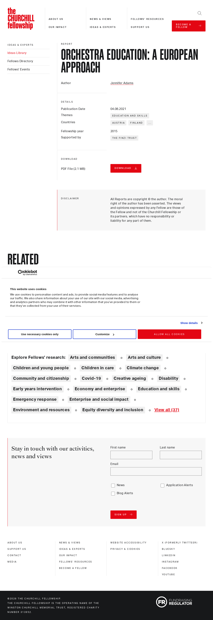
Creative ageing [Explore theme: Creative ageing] (130, 378)
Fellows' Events (18, 69)
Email (114, 464)
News (121, 485)
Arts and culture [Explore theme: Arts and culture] (144, 357)
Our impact (58, 27)
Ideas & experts (103, 27)
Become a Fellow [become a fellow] (73, 568)
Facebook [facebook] (170, 568)
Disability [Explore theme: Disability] (168, 378)
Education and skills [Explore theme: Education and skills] (158, 389)
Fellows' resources (147, 19)
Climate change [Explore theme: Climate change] (143, 368)
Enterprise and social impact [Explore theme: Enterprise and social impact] (99, 399)
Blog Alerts (125, 493)
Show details (189, 323)
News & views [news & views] (70, 543)
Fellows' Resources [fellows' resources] (75, 562)
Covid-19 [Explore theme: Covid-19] (91, 378)
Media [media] (12, 562)
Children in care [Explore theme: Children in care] (97, 368)
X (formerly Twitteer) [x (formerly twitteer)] (180, 543)
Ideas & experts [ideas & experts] (20, 45)
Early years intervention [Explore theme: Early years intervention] (37, 389)
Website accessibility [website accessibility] (128, 543)
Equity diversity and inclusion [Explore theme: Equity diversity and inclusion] (112, 410)
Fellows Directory (20, 61)
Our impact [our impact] (68, 555)
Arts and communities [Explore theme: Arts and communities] (92, 357)
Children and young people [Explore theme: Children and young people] (41, 368)
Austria (118, 123)
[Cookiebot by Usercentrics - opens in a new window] (20, 272)
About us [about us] (14, 543)
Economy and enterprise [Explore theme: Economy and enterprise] (100, 389)
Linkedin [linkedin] (169, 555)
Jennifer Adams (121, 83)
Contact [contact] (14, 555)
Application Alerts (179, 485)
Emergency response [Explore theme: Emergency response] (35, 399)
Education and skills (130, 116)
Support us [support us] (16, 549)
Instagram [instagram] (170, 562)
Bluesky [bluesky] (168, 549)
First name (118, 447)
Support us (140, 27)
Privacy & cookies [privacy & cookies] (125, 549)
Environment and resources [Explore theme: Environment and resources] (41, 410)
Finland (136, 123)
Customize (104, 334)
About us (56, 19)
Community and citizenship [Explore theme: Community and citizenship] (41, 378)
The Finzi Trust (124, 138)
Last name (167, 447)
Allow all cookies (169, 334)
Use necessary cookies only (39, 334)
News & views (101, 19)
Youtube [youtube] (168, 574)
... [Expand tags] (150, 123)
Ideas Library (17, 52)
